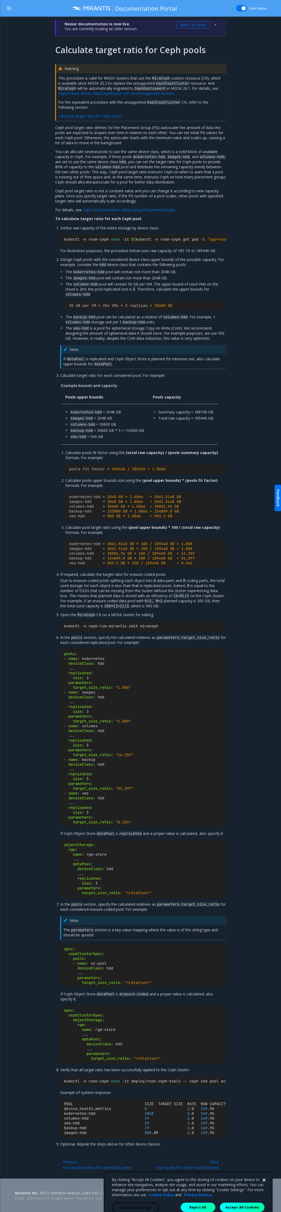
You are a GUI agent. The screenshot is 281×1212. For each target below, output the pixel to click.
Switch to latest (193, 24)
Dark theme (258, 8)
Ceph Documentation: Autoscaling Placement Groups (129, 209)
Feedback (278, 498)
